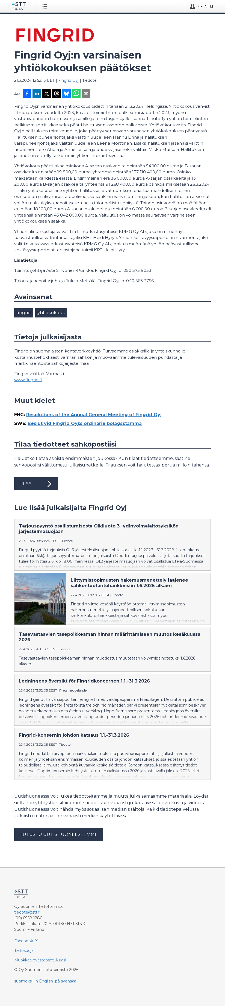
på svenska (65, 981)
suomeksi (23, 981)
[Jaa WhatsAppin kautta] (76, 94)
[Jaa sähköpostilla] (86, 94)
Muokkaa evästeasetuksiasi (40, 960)
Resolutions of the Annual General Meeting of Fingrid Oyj (94, 414)
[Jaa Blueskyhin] (66, 94)
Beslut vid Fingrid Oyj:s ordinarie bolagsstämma (85, 423)
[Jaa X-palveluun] (46, 94)
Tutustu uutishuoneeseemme (59, 834)
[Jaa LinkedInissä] (36, 94)
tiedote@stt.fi (27, 912)
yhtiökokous (50, 312)
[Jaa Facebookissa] (27, 94)
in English (44, 981)
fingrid (23, 312)
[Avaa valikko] (46, 6)
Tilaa (36, 484)
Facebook (23, 940)
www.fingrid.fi (28, 379)
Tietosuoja (24, 950)
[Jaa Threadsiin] (56, 94)
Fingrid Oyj (68, 80)
